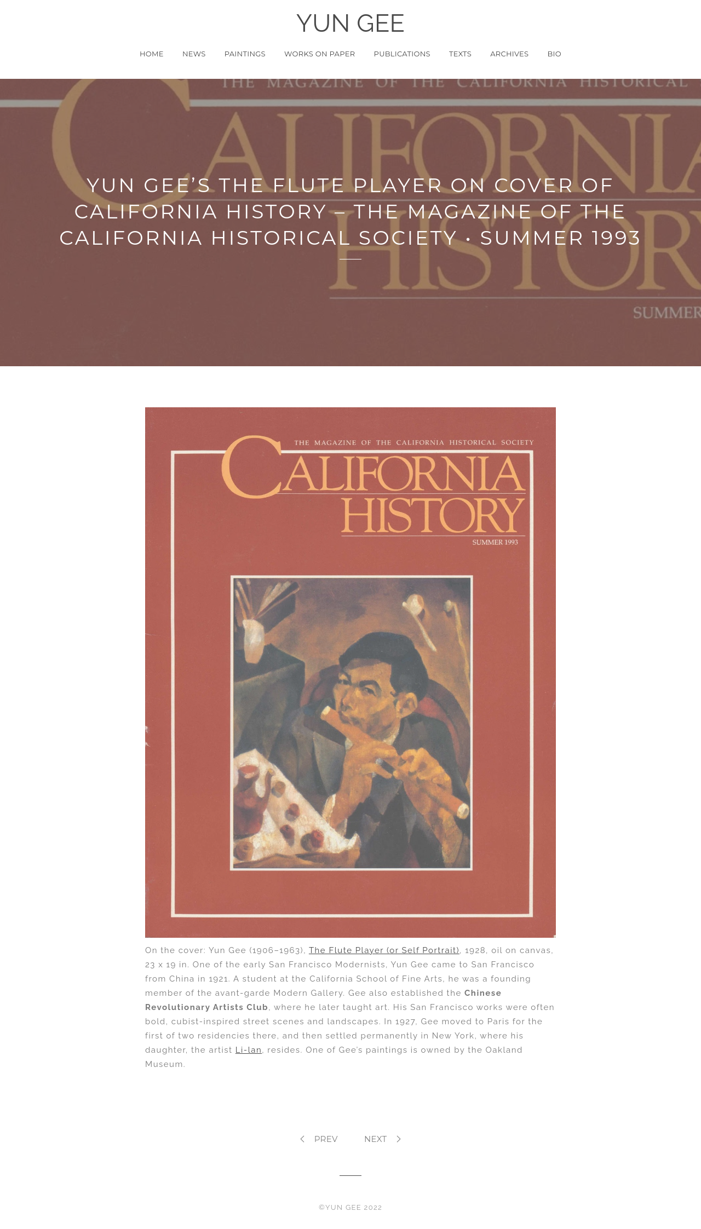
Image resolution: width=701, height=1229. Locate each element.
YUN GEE (350, 23)
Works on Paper (319, 53)
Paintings (245, 53)
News (194, 53)
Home (152, 53)
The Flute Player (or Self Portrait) (384, 950)
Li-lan (248, 1050)
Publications (402, 53)
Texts (460, 53)
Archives (509, 53)
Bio (555, 53)
